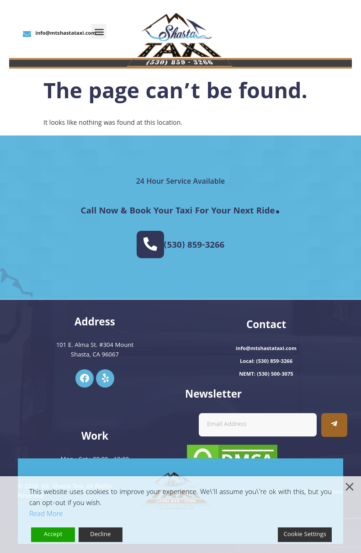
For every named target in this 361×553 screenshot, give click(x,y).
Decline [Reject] (100, 535)
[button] (98, 31)
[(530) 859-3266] (150, 244)
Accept (53, 535)
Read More (46, 514)
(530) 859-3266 (194, 246)
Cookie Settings (304, 535)
